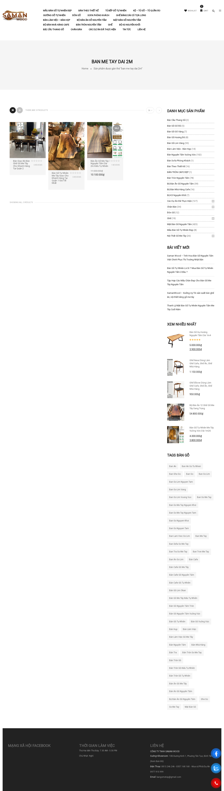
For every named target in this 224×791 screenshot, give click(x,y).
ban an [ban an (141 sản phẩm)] (172, 466)
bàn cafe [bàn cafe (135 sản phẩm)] (193, 559)
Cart (204, 11)
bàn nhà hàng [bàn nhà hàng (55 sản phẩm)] (198, 645)
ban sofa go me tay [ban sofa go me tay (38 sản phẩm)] (178, 544)
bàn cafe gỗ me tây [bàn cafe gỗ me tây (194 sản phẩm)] (179, 567)
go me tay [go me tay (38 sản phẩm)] (174, 707)
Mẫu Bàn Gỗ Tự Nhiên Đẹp (180, 230)
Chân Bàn (172, 206)
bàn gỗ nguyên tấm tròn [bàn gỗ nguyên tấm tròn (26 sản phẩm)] (181, 606)
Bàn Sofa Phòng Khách (178, 160)
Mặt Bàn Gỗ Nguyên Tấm (179, 224)
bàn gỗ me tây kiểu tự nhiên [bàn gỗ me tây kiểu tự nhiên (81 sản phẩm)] (183, 598)
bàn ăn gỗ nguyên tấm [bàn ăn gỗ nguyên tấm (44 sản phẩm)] (180, 691)
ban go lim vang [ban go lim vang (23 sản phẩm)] (177, 489)
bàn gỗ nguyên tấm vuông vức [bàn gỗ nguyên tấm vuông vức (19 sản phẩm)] (184, 613)
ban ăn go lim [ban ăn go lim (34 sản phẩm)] (176, 559)
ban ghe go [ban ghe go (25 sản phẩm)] (175, 474)
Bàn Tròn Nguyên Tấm (178, 178)
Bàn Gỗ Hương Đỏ (176, 137)
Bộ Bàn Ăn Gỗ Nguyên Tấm (180, 183)
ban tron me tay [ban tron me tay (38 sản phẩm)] (201, 551)
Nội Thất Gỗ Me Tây (176, 235)
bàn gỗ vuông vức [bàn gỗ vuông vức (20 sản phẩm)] (200, 621)
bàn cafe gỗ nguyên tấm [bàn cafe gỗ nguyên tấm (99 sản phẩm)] (181, 575)
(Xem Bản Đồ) (157, 761)
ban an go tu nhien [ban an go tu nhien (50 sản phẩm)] (191, 466)
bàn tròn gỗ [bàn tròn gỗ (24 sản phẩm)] (175, 660)
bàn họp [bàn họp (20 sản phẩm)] (173, 629)
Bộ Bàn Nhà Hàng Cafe (178, 189)
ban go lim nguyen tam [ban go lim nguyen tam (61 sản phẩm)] (181, 482)
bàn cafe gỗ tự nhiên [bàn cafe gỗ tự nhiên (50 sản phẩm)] (179, 583)
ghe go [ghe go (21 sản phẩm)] (204, 699)
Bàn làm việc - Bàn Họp (179, 149)
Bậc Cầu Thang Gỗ (176, 120)
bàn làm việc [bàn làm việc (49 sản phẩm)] (189, 629)
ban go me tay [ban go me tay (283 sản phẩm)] (204, 497)
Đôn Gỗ (171, 212)
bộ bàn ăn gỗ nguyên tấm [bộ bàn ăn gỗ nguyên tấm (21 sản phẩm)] (182, 699)
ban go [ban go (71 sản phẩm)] (189, 474)
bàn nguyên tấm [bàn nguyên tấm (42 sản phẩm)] (177, 645)
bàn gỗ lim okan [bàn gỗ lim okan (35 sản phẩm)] (177, 590)
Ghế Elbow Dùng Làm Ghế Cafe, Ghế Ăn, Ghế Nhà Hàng (201, 385)
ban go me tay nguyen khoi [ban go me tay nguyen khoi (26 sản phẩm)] (182, 505)
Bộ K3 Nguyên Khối (176, 195)
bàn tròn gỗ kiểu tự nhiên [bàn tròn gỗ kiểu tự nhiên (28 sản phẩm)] (182, 668)
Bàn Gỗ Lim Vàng (175, 143)
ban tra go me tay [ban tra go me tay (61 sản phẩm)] (178, 551)
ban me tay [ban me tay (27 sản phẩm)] (201, 536)
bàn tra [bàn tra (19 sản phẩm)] (173, 652)
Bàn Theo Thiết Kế (176, 166)
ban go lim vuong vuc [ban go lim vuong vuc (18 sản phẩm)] (180, 497)
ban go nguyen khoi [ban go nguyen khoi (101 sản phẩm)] (179, 520)
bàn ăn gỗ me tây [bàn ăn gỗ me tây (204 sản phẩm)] (178, 683)
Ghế (169, 218)
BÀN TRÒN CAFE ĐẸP (177, 172)
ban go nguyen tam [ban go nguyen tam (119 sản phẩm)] (179, 528)
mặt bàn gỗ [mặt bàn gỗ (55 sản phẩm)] (190, 707)
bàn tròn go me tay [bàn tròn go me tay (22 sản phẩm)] (192, 652)
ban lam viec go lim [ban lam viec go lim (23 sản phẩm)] (179, 536)
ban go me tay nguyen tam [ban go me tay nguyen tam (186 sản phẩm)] (182, 513)
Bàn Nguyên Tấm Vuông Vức (181, 154)
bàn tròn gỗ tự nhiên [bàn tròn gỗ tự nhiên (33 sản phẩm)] (179, 676)
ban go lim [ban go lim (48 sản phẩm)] (204, 474)
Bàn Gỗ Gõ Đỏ (174, 125)
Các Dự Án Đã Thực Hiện (179, 201)
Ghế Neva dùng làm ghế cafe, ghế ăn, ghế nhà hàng (201, 363)
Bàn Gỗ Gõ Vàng (175, 131)
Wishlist (190, 11)
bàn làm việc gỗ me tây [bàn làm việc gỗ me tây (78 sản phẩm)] (181, 637)
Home (85, 68)
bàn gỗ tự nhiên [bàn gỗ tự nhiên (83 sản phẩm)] (177, 621)
